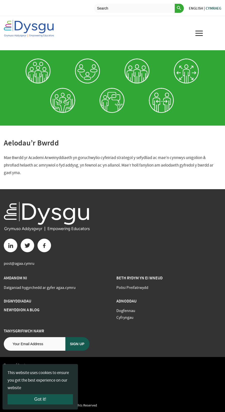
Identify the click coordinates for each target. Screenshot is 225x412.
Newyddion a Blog (21, 310)
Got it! (40, 399)
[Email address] (34, 344)
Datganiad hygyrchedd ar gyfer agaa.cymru (40, 287)
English (196, 8)
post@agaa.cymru (19, 263)
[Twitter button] (27, 245)
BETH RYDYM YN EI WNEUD (139, 278)
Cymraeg (213, 8)
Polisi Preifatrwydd (132, 287)
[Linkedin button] (10, 245)
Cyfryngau (124, 317)
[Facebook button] (44, 245)
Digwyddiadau (17, 301)
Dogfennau (125, 310)
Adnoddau (126, 301)
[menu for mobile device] (199, 33)
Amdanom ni (15, 278)
